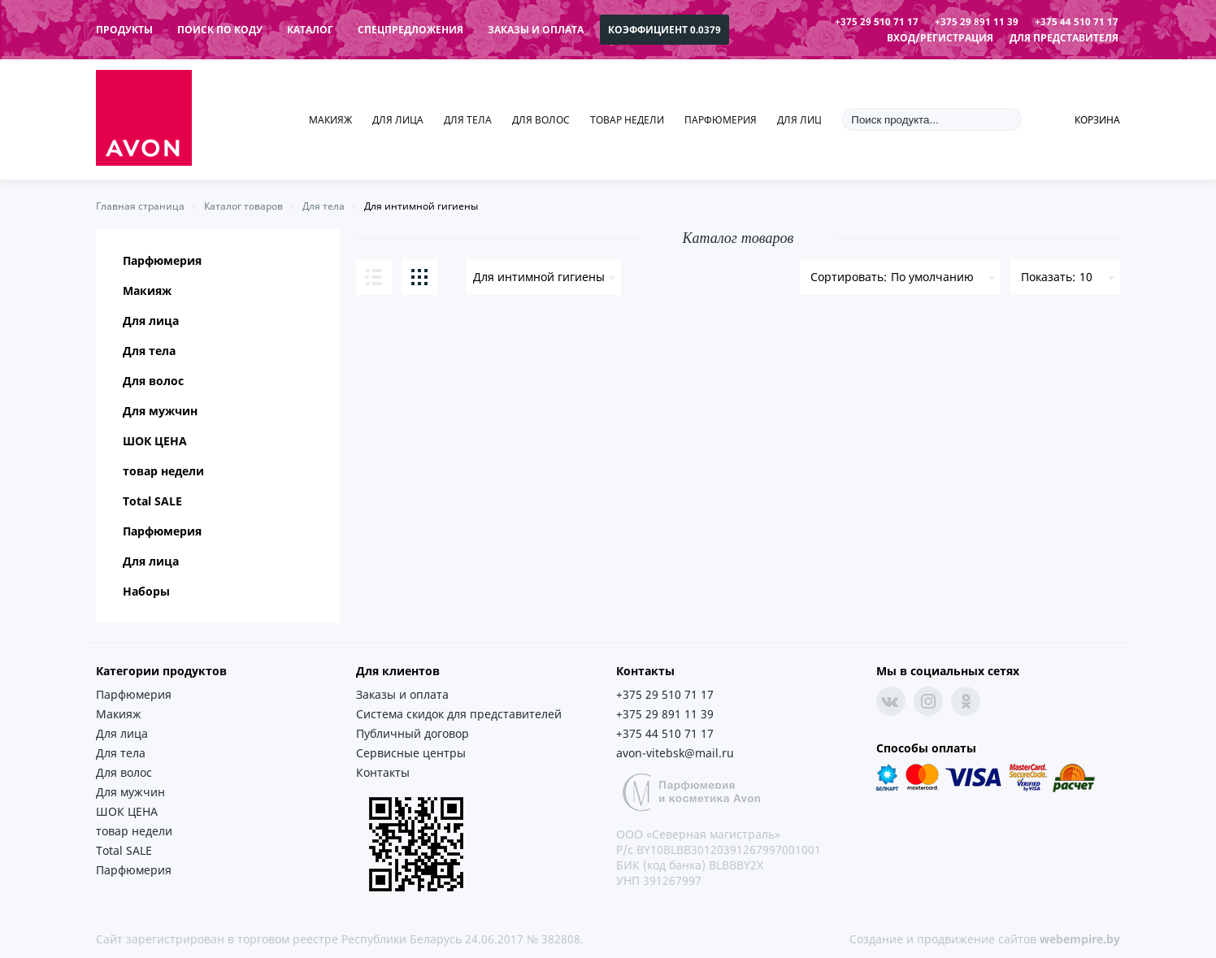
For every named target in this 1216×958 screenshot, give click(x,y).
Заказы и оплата (536, 30)
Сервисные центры (411, 753)
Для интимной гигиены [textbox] (539, 276)
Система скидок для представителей (459, 714)
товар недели (627, 120)
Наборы (146, 591)
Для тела (468, 120)
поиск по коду (220, 30)
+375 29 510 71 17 (877, 21)
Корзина (1097, 120)
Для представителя (1064, 38)
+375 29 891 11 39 (976, 21)
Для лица (397, 120)
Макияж (330, 120)
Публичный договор (412, 733)
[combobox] (544, 277)
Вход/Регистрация (940, 38)
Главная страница (140, 206)
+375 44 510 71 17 (1076, 21)
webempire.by (1080, 939)
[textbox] (900, 277)
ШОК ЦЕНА (155, 441)
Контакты (383, 772)
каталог (310, 30)
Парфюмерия (720, 120)
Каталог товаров (243, 206)
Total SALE (152, 501)
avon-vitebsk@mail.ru (675, 753)
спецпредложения (410, 30)
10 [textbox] (1085, 276)
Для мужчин (160, 410)
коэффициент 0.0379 (664, 30)
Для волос (541, 120)
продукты (124, 30)
